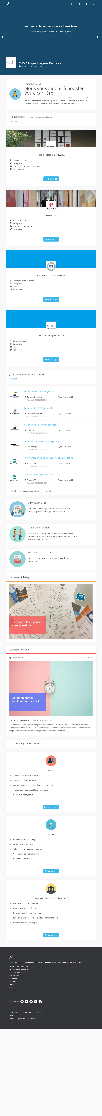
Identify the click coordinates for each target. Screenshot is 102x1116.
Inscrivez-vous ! (51, 807)
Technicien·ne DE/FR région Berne (40, 391)
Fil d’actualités (14, 975)
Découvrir (13, 978)
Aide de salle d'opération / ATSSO (40, 474)
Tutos (11, 984)
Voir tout (13, 121)
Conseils (12, 981)
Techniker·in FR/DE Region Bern (39, 408)
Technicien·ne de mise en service (40, 424)
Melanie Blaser (16, 657)
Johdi (7, 4)
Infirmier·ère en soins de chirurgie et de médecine (48, 457)
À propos (12, 990)
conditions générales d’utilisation (22, 1018)
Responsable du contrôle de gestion (41, 441)
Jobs (11, 987)
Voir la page (51, 178)
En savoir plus (51, 871)
